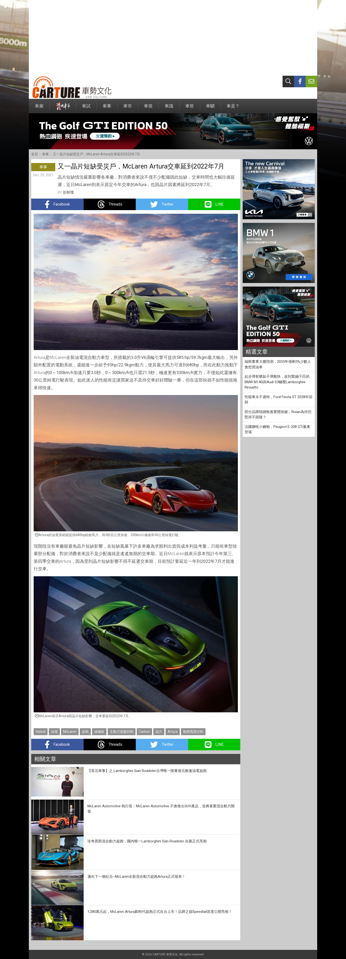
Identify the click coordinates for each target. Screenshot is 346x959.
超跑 (85, 731)
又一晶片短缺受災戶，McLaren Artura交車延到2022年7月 (96, 154)
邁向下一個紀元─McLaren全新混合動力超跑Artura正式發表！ (136, 876)
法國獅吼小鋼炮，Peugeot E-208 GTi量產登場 (277, 429)
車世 (189, 108)
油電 (54, 731)
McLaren (57, 357)
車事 (107, 108)
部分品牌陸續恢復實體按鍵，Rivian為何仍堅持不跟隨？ (278, 415)
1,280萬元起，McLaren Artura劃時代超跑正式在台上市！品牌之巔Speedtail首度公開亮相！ (159, 911)
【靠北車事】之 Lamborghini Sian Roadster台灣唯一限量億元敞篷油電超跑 (147, 771)
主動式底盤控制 (121, 731)
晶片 (158, 731)
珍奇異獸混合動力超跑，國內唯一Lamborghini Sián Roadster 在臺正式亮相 (147, 841)
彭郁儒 (68, 192)
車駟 (210, 108)
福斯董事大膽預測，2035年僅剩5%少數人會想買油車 (278, 364)
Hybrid (40, 731)
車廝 (39, 108)
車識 (169, 108)
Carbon (144, 731)
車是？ (233, 108)
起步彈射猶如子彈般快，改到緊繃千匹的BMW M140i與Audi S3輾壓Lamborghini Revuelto (277, 381)
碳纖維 (99, 731)
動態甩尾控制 (193, 731)
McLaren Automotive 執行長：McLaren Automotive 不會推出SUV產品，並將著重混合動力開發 (161, 809)
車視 (148, 108)
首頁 (34, 154)
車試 (86, 108)
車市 (127, 108)
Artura (39, 357)
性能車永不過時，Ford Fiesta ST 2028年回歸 (278, 400)
